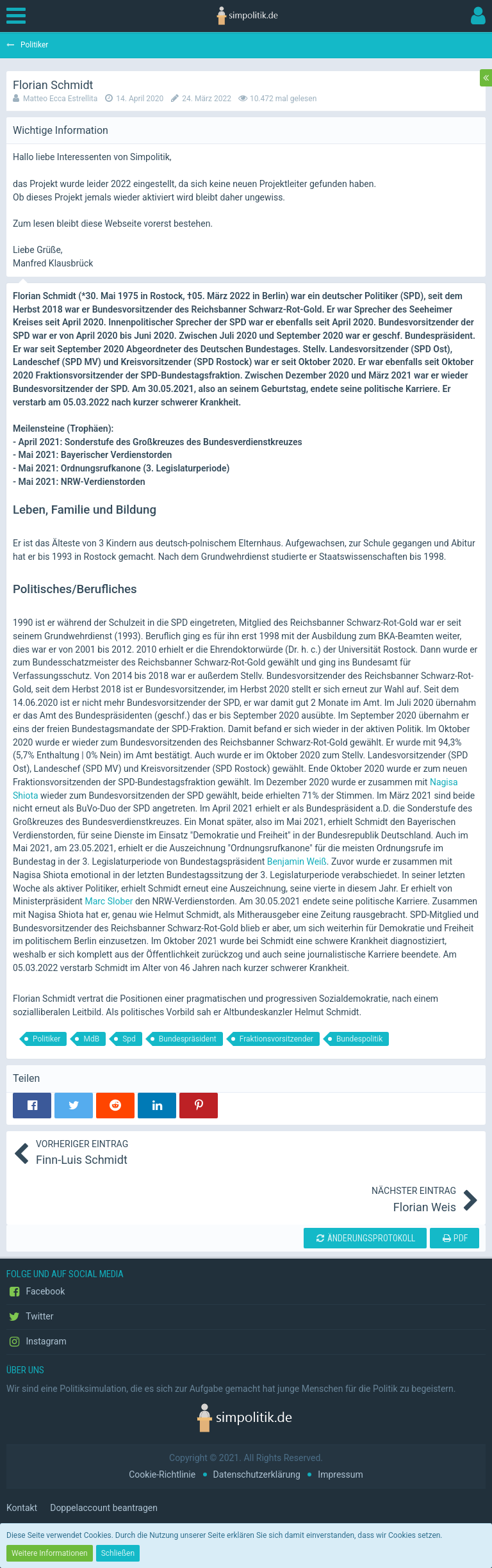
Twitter (29, 1317)
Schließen (118, 1553)
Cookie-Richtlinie (162, 1474)
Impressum (340, 1474)
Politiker (46, 1038)
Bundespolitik (359, 1038)
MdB (91, 1038)
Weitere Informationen (50, 1553)
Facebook (35, 1292)
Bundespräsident (188, 1038)
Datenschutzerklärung (256, 1474)
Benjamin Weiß (297, 861)
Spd (129, 1038)
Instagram (36, 1342)
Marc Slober (109, 901)
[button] (19, 16)
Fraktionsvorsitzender (276, 1038)
